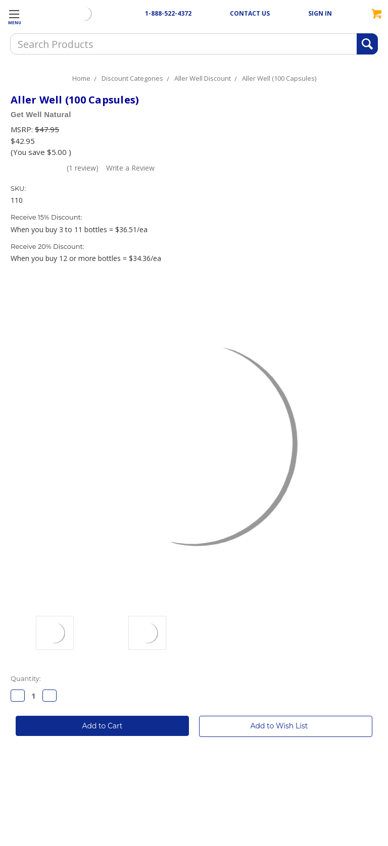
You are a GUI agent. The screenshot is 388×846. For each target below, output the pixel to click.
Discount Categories (132, 78)
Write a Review (130, 168)
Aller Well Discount (202, 78)
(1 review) (83, 168)
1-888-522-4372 (168, 13)
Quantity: (25, 678)
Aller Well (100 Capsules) (279, 78)
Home (81, 78)
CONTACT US (250, 13)
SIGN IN (320, 13)
